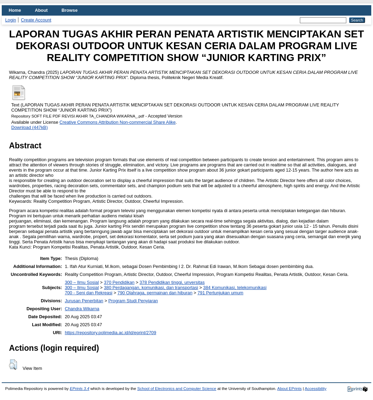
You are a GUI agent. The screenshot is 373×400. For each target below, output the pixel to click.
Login (10, 20)
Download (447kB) (29, 127)
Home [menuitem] (15, 10)
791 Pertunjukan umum (220, 292)
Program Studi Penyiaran (133, 300)
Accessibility (316, 388)
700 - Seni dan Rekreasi (88, 292)
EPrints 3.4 (79, 388)
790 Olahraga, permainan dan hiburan (155, 292)
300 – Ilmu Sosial (82, 282)
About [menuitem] (41, 10)
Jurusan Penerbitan (84, 300)
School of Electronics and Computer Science (176, 388)
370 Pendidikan (119, 282)
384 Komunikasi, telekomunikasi (235, 287)
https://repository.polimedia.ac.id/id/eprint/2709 (110, 332)
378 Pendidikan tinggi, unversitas (172, 282)
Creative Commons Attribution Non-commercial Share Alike (118, 122)
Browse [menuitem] (70, 10)
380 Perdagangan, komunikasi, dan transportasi (151, 287)
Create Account (36, 20)
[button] (13, 364)
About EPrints (289, 388)
